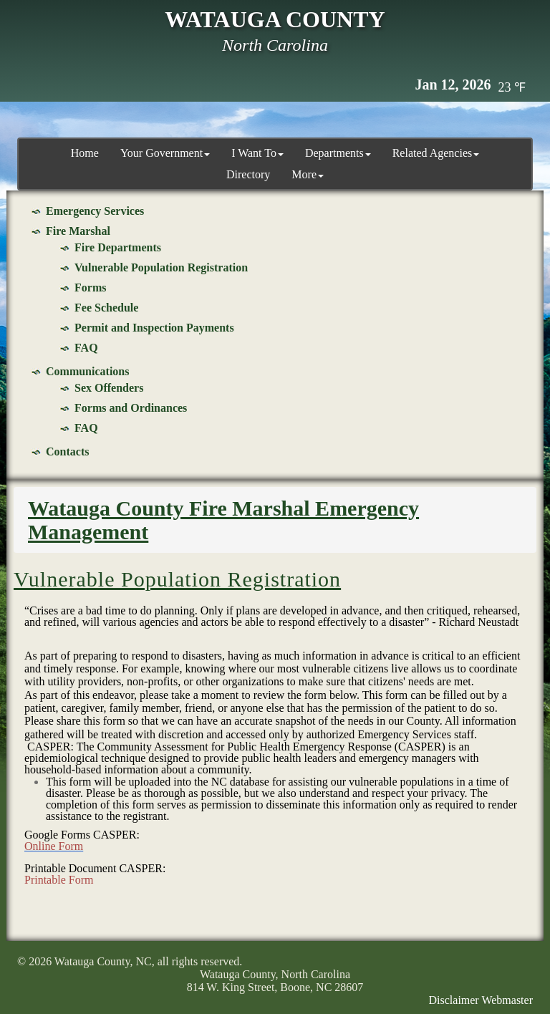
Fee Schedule (106, 307)
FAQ (86, 348)
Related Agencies (436, 153)
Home (85, 153)
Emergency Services (95, 211)
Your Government (165, 153)
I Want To (257, 153)
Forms (90, 287)
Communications (87, 371)
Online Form (53, 846)
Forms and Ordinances (130, 408)
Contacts (67, 451)
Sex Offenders (108, 388)
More (307, 174)
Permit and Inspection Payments (154, 328)
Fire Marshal (78, 231)
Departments (338, 153)
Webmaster (507, 1000)
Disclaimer (454, 1000)
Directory (248, 174)
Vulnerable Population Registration (161, 267)
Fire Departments (117, 247)
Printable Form (58, 880)
